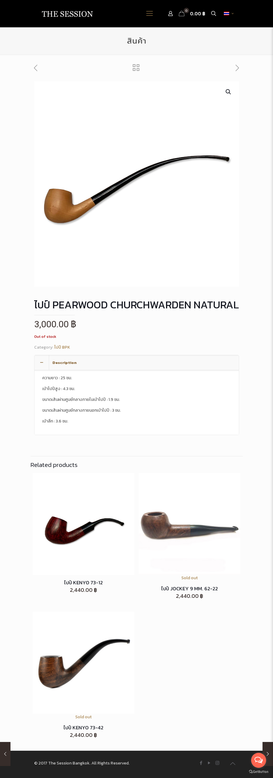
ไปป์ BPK (62, 347)
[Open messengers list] (258, 760)
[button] (229, 92)
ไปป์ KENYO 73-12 (83, 582)
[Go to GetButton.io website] (258, 772)
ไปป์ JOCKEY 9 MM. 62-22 (189, 588)
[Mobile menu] (149, 13)
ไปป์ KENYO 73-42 (83, 727)
